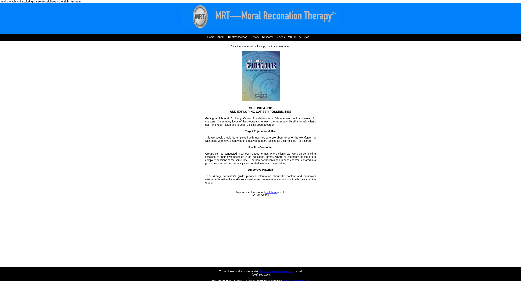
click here (271, 192)
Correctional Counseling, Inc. (276, 271)
